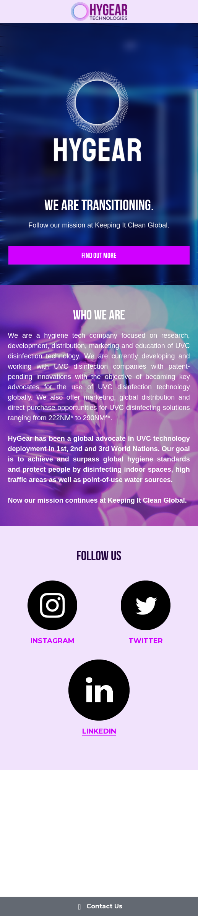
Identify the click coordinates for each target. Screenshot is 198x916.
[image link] (99, 11)
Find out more (98, 255)
